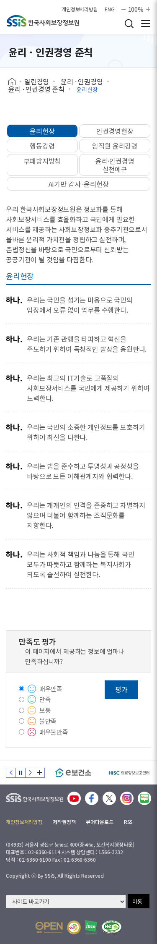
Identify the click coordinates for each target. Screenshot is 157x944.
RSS (128, 821)
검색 (129, 23)
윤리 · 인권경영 (82, 81)
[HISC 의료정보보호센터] (129, 773)
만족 (45, 699)
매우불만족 (53, 731)
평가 (121, 689)
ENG (110, 9)
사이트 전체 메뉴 (145, 23)
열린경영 (36, 81)
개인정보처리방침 (80, 9)
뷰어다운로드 (99, 821)
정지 (20, 773)
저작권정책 (64, 821)
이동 (137, 901)
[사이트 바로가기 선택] (66, 901)
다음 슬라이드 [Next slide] (30, 773)
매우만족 (50, 688)
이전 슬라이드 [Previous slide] (11, 773)
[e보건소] (73, 773)
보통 (45, 710)
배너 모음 (40, 773)
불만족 (48, 720)
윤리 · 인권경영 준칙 (36, 89)
